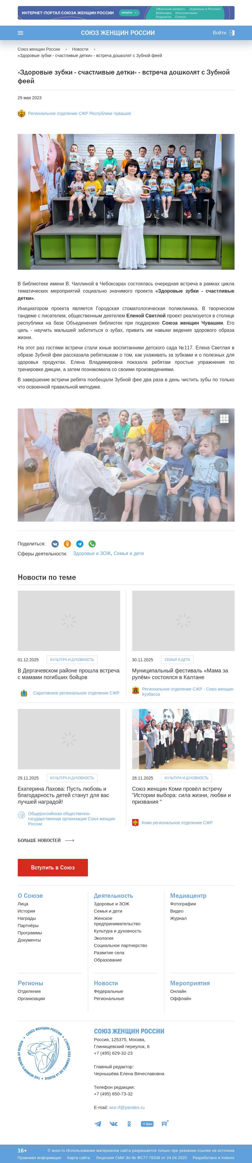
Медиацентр (188, 896)
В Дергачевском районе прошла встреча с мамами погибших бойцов (69, 674)
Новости (106, 983)
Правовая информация (39, 1157)
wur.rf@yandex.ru (127, 1107)
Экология (104, 938)
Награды (27, 918)
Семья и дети (129, 553)
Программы (30, 932)
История (26, 911)
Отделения (29, 991)
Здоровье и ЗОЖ (92, 553)
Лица (23, 903)
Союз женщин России (118, 33)
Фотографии (183, 903)
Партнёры (28, 925)
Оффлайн (180, 998)
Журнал (178, 918)
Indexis (227, 1157)
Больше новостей (46, 840)
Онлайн (178, 991)
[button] (31, 465)
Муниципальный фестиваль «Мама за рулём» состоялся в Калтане (180, 674)
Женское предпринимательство (117, 921)
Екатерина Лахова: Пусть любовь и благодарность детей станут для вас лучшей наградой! (63, 795)
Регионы (30, 983)
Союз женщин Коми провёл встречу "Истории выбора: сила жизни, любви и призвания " (181, 795)
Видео (176, 911)
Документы (29, 939)
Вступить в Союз (53, 867)
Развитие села (109, 952)
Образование (108, 959)
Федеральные (108, 991)
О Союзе (30, 896)
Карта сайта (78, 1157)
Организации (31, 998)
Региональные (109, 998)
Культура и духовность (72, 659)
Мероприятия (190, 983)
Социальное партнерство (120, 945)
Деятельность (113, 896)
